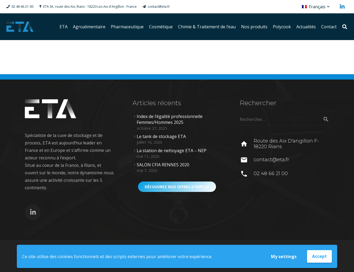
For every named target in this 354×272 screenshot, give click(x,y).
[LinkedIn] (342, 6)
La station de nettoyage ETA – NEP (171, 150)
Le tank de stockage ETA (161, 136)
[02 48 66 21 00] (246, 174)
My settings (284, 256)
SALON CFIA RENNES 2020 (163, 165)
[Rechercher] (344, 27)
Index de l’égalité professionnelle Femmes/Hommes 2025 (170, 119)
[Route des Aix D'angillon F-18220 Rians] (246, 144)
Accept (319, 256)
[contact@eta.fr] (246, 160)
